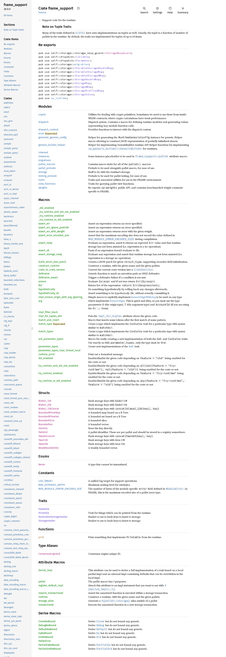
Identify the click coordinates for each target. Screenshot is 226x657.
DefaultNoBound (47, 629)
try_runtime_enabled (50, 373)
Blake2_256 (44, 404)
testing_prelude (47, 175)
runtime (43, 596)
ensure (42, 281)
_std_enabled (46, 207)
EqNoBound (45, 633)
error (41, 133)
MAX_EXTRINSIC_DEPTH (51, 484)
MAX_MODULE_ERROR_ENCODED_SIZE (60, 488)
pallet (41, 581)
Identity (43, 428)
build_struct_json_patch (52, 261)
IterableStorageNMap (89, 75)
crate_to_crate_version (51, 269)
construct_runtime (48, 265)
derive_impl (45, 570)
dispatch (43, 122)
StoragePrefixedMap (89, 90)
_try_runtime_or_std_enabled (55, 219)
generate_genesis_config (52, 137)
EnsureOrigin (117, 300)
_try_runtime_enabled (51, 215)
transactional (46, 604)
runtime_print (46, 354)
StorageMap (82, 83)
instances (43, 156)
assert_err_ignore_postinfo (53, 227)
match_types (45, 331)
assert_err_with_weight (51, 231)
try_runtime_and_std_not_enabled (58, 365)
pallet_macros (46, 164)
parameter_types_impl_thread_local (59, 350)
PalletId (43, 432)
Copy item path (78, 8)
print (41, 537)
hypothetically (46, 289)
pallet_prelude (47, 168)
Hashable (43, 508)
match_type (45, 323)
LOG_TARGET (45, 480)
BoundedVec (45, 424)
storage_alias (46, 600)
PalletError (44, 640)
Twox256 (43, 443)
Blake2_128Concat (48, 408)
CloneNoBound (46, 621)
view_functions (46, 183)
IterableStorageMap (89, 71)
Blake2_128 (44, 400)
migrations (44, 160)
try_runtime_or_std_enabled (54, 380)
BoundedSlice (46, 420)
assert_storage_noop (50, 254)
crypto (42, 114)
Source (42, 12)
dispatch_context (48, 129)
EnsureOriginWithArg (143, 297)
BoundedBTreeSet (48, 416)
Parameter (83, 60)
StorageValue (84, 94)
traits (41, 179)
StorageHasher (46, 520)
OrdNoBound (45, 637)
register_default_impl (50, 585)
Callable (82, 56)
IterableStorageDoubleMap (93, 68)
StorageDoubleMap (87, 79)
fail (40, 285)
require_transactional (50, 592)
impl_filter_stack (48, 312)
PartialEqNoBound (48, 644)
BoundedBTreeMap (49, 412)
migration (82, 64)
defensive (44, 273)
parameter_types (48, 346)
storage (42, 172)
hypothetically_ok (48, 293)
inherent (43, 152)
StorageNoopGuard (118, 53)
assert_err (44, 223)
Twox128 (43, 440)
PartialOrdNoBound (49, 648)
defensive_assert (48, 277)
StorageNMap (83, 86)
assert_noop (45, 242)
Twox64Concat (46, 436)
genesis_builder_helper (51, 144)
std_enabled (45, 358)
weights (42, 187)
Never (41, 464)
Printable (43, 512)
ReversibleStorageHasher (52, 516)
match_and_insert (48, 319)
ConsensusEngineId (49, 553)
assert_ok (43, 250)
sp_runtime (59, 98)
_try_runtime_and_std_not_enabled (58, 211)
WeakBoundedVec (48, 447)
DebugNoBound (47, 625)
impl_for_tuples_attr (50, 316)
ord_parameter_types (50, 338)
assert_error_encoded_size (53, 235)
